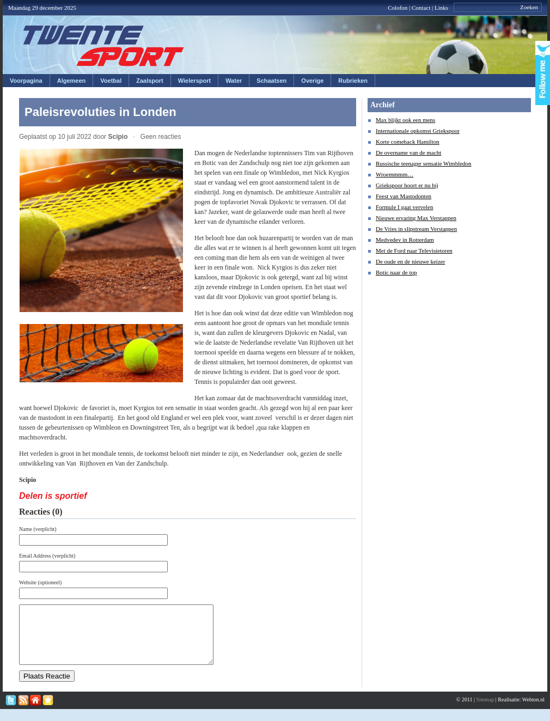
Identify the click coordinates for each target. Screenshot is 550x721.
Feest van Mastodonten (403, 196)
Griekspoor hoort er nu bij (407, 185)
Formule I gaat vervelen (404, 207)
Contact (421, 7)
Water (233, 80)
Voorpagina (26, 80)
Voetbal (110, 80)
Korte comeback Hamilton (407, 141)
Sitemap (485, 711)
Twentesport (103, 46)
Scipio (117, 136)
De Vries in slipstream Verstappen (416, 228)
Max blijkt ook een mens (405, 120)
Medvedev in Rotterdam (405, 239)
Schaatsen (271, 80)
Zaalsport (149, 80)
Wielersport (194, 80)
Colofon (397, 7)
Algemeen (71, 80)
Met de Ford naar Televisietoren (414, 250)
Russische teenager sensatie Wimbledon (424, 163)
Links (441, 7)
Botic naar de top (396, 272)
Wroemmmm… (394, 174)
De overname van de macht (408, 152)
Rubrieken (353, 80)
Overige (312, 80)
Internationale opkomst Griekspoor (418, 130)
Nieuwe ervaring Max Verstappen (416, 218)
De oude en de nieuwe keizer (410, 261)
